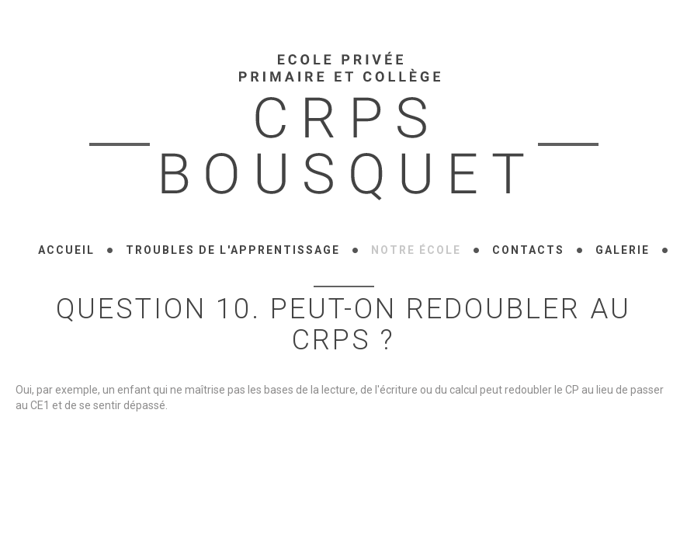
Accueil (66, 250)
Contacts (528, 250)
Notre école (416, 250)
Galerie (622, 250)
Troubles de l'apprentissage (233, 250)
